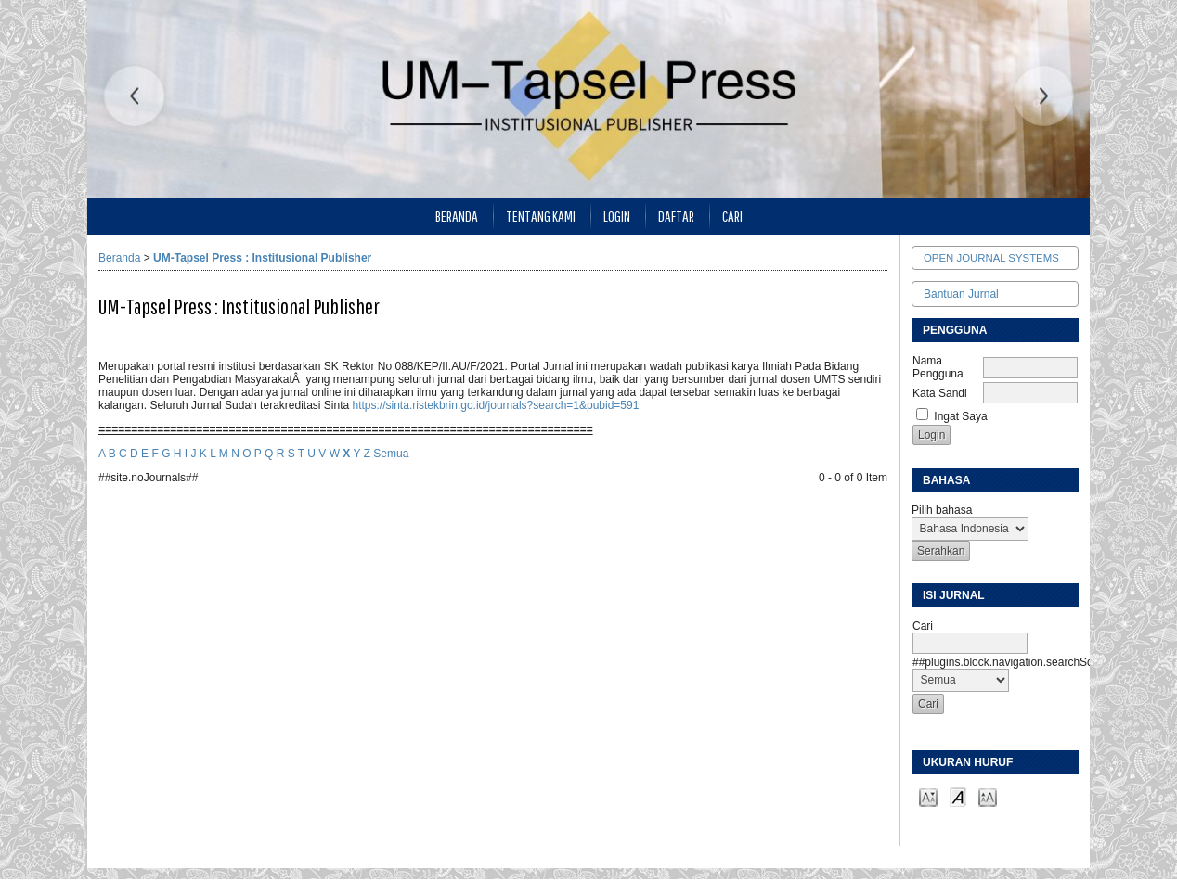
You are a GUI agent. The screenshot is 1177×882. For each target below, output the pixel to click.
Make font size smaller (928, 796)
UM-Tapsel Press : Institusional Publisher (262, 257)
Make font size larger (987, 796)
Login (616, 215)
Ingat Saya (960, 416)
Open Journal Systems (991, 257)
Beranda (456, 215)
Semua (390, 453)
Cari (732, 215)
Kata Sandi (939, 393)
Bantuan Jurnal (961, 294)
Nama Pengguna (938, 367)
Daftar (676, 215)
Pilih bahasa (942, 510)
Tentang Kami (541, 215)
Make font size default (958, 796)
